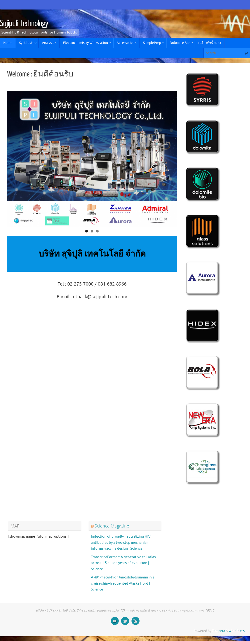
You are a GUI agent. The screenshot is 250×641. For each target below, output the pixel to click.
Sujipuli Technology (24, 23)
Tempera (218, 631)
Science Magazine (112, 526)
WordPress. (237, 631)
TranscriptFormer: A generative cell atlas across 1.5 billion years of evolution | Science (123, 563)
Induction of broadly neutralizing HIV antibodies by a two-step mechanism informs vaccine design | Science (121, 542)
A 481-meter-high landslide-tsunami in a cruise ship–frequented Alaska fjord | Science (122, 583)
